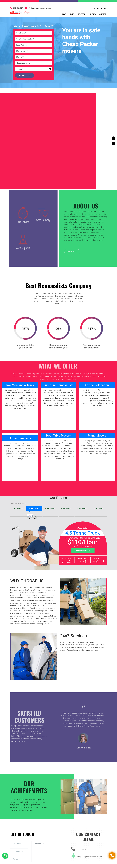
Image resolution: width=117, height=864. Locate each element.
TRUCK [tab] (18, 509)
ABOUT (72, 14)
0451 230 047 (16, 8)
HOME (64, 14)
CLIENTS (93, 14)
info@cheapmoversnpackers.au (38, 8)
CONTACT (102, 14)
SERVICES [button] (81, 14)
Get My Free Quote (82, 551)
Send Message (25, 75)
